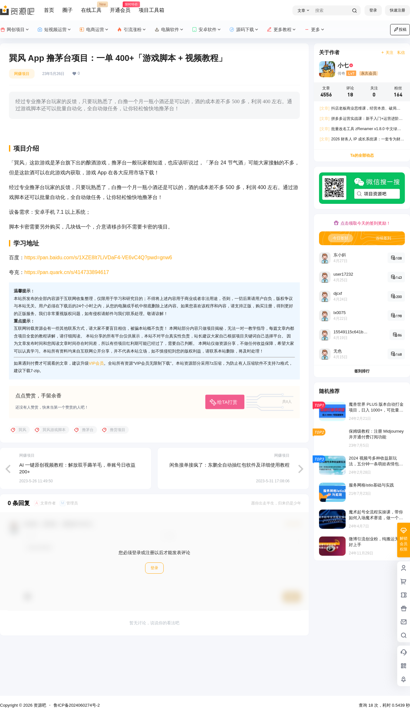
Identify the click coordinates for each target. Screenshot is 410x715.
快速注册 (397, 10)
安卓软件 (207, 29)
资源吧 (39, 705)
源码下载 (244, 29)
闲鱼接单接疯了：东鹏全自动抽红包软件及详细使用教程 (229, 515)
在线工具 (91, 7)
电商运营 (94, 29)
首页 (49, 10)
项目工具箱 (151, 10)
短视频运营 (54, 29)
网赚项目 (21, 73)
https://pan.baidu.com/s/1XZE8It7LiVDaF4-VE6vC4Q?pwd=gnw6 (98, 308)
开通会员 (120, 7)
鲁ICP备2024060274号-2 (76, 705)
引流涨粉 (132, 29)
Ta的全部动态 (361, 155)
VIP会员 (96, 414)
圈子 (67, 10)
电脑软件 (169, 29)
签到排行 (362, 371)
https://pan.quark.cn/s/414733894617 (66, 323)
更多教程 (282, 29)
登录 (373, 10)
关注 (387, 52)
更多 (314, 29)
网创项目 (15, 29)
